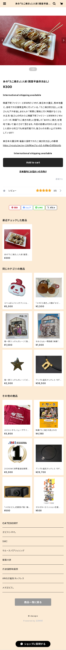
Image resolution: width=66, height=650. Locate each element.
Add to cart (33, 162)
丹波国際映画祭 (10, 569)
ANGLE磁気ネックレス (13, 578)
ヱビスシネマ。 (9, 532)
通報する (59, 179)
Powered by (33, 621)
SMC (4, 541)
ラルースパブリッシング (13, 550)
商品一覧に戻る (33, 602)
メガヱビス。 (8, 587)
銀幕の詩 (6, 560)
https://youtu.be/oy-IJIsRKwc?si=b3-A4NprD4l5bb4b (32, 145)
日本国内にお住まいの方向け (33, 171)
